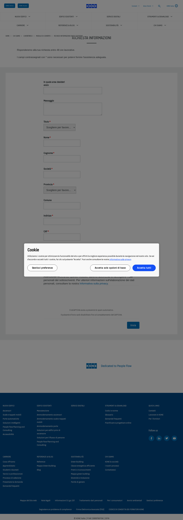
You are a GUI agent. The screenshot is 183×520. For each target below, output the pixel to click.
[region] (91, 260)
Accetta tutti (144, 267)
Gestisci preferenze (42, 267)
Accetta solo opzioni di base (110, 267)
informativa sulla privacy (120, 259)
